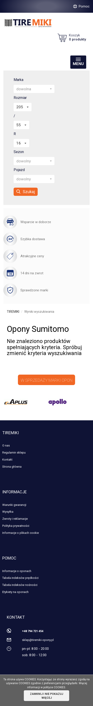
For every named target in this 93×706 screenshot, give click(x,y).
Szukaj (25, 191)
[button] (34, 89)
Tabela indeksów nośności (19, 585)
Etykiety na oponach (15, 592)
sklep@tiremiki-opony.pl (38, 640)
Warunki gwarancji (14, 505)
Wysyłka (7, 511)
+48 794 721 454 (32, 631)
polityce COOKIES (54, 687)
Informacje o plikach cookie (20, 533)
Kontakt (7, 459)
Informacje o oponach (16, 571)
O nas (6, 445)
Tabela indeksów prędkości (20, 578)
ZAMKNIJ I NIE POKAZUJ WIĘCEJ (46, 695)
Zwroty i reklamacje (15, 518)
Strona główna (12, 466)
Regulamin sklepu (14, 452)
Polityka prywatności (15, 525)
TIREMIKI (13, 311)
